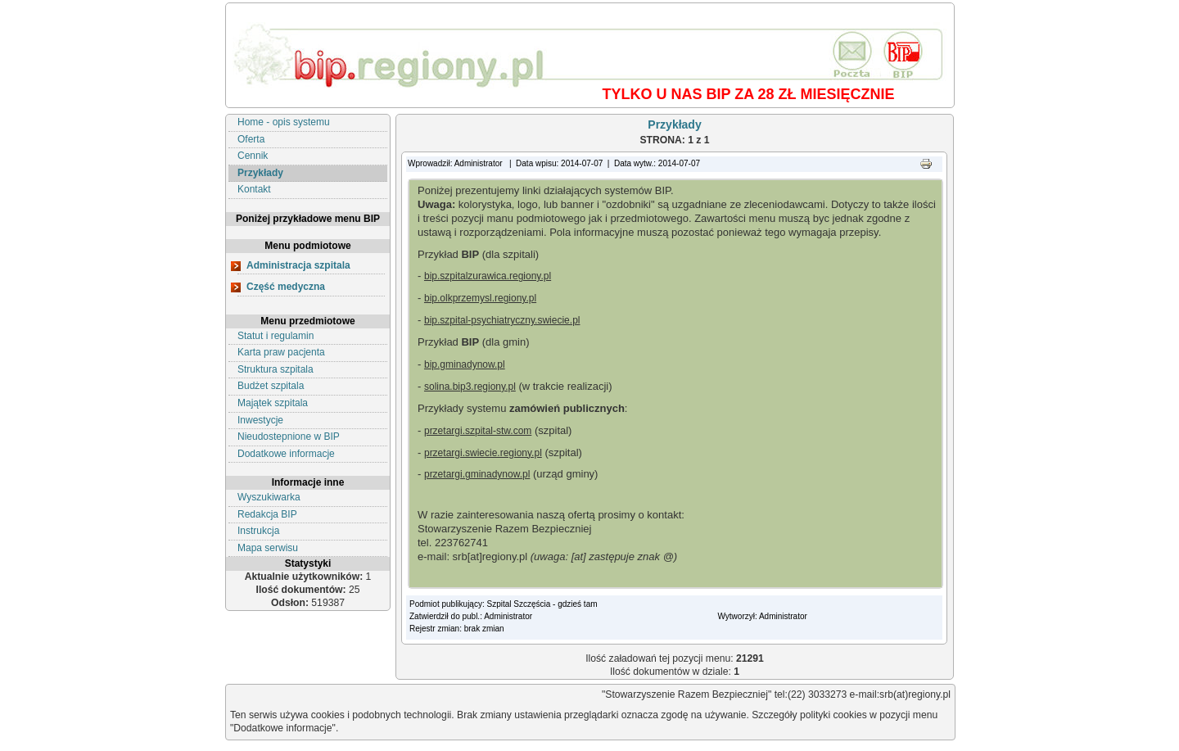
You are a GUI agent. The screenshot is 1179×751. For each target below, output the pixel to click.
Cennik (252, 155)
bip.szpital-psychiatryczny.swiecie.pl (502, 320)
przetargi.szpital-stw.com (477, 431)
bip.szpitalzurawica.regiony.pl (487, 276)
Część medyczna (285, 286)
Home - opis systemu (283, 122)
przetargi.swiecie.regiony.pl (483, 453)
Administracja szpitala (298, 265)
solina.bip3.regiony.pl (470, 386)
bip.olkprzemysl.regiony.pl (480, 298)
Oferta (250, 139)
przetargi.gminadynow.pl (477, 474)
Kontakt (254, 189)
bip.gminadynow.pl (464, 364)
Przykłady (260, 173)
